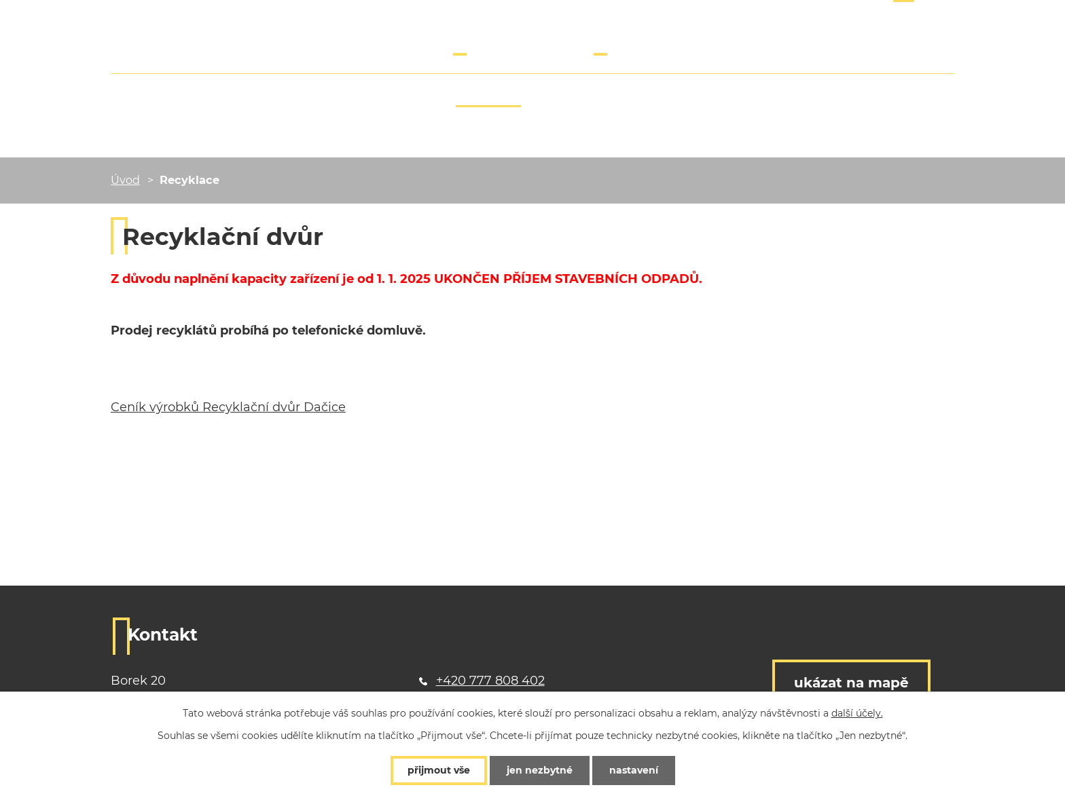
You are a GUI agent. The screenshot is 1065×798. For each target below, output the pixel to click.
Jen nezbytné (540, 770)
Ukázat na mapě (851, 682)
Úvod (125, 180)
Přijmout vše (439, 770)
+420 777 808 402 (507, 43)
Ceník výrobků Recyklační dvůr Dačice (228, 407)
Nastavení (633, 770)
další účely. (857, 713)
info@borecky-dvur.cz (660, 43)
